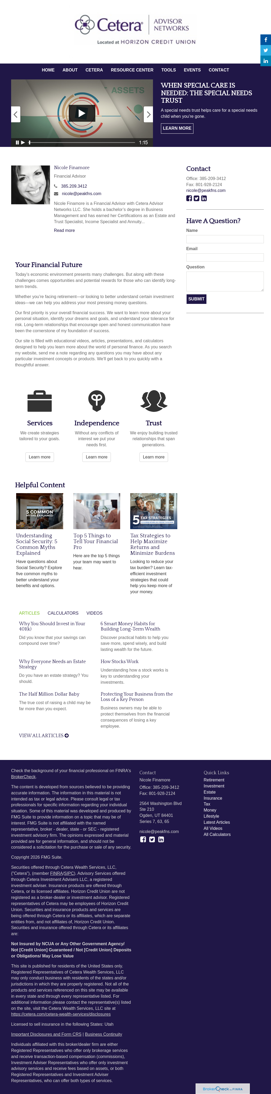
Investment (214, 786)
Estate (210, 792)
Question (195, 267)
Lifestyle (211, 816)
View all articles (44, 736)
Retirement (214, 780)
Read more (64, 230)
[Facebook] (265, 39)
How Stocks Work (120, 661)
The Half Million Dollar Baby (49, 694)
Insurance (213, 798)
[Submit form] (196, 299)
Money (210, 810)
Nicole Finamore (71, 167)
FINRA (56, 873)
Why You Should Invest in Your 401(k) (52, 626)
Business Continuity (103, 1034)
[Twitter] (265, 50)
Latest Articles (217, 822)
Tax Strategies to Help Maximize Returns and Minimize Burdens (152, 544)
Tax (207, 804)
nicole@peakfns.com (81, 193)
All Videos (213, 828)
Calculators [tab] (63, 613)
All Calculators (217, 834)
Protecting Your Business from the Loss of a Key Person (137, 697)
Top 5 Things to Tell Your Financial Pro (95, 541)
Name (192, 230)
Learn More (177, 128)
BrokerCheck (23, 777)
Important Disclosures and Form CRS (46, 1034)
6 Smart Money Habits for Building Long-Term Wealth (130, 626)
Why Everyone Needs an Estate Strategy (52, 664)
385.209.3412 (74, 186)
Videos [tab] (94, 613)
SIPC (69, 873)
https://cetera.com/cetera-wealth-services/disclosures (61, 1014)
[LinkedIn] (265, 61)
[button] (70, 70)
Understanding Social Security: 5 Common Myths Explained (36, 544)
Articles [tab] (29, 613)
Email (192, 248)
